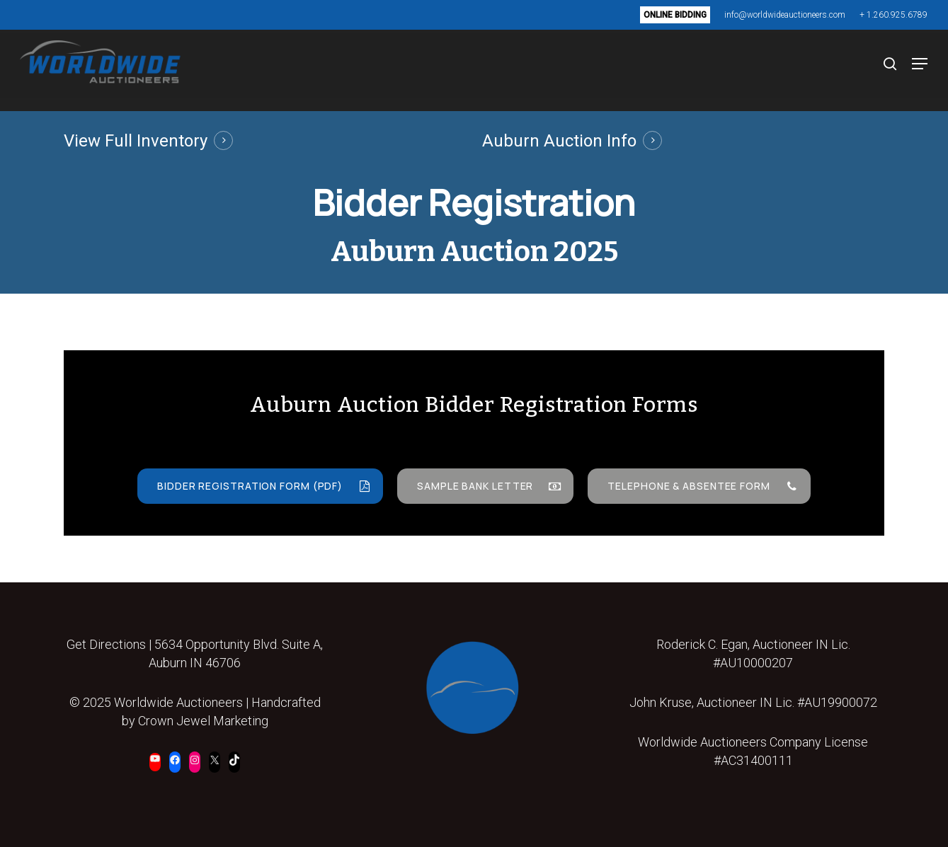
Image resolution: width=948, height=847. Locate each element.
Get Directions (106, 644)
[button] (912, 71)
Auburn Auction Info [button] (559, 141)
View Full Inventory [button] (135, 141)
